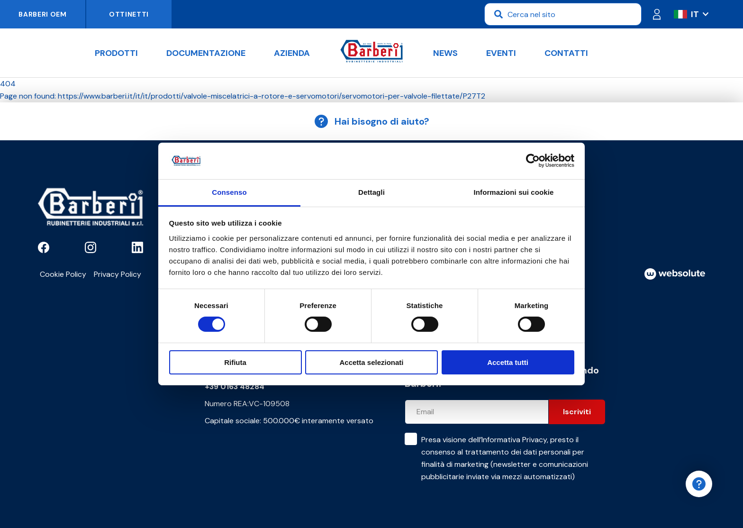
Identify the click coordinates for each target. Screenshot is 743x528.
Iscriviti (577, 412)
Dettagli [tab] (371, 192)
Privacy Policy (117, 274)
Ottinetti (129, 14)
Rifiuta (235, 362)
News (445, 53)
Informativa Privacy (514, 440)
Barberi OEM (42, 14)
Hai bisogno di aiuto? (371, 121)
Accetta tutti (507, 362)
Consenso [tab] (229, 192)
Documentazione (205, 53)
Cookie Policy (63, 274)
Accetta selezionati (371, 362)
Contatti (566, 53)
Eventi (501, 53)
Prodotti (116, 53)
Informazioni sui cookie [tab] (514, 192)
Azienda (292, 53)
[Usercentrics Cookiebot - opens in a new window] (532, 161)
